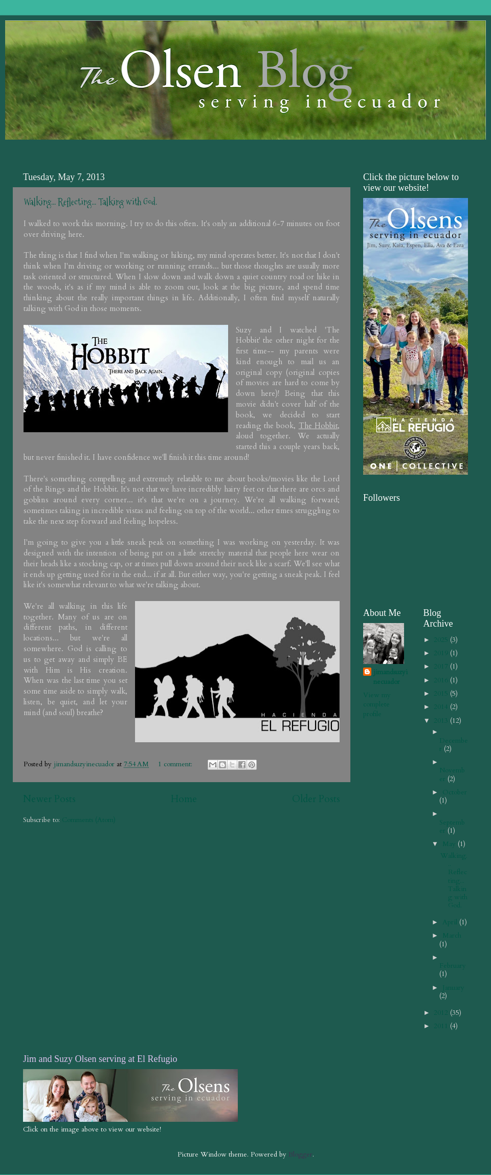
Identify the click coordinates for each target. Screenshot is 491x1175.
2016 (442, 680)
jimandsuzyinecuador (390, 677)
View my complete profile (377, 705)
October (454, 792)
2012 (442, 1012)
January (453, 987)
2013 (442, 720)
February (452, 965)
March (451, 935)
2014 (442, 707)
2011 (442, 1026)
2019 (442, 653)
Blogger (300, 1154)
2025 (442, 640)
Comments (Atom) (89, 820)
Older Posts (316, 799)
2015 (442, 693)
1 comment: (176, 764)
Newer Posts (49, 799)
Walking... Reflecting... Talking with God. (90, 201)
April (450, 922)
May (450, 844)
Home (184, 799)
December (453, 744)
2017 (442, 666)
